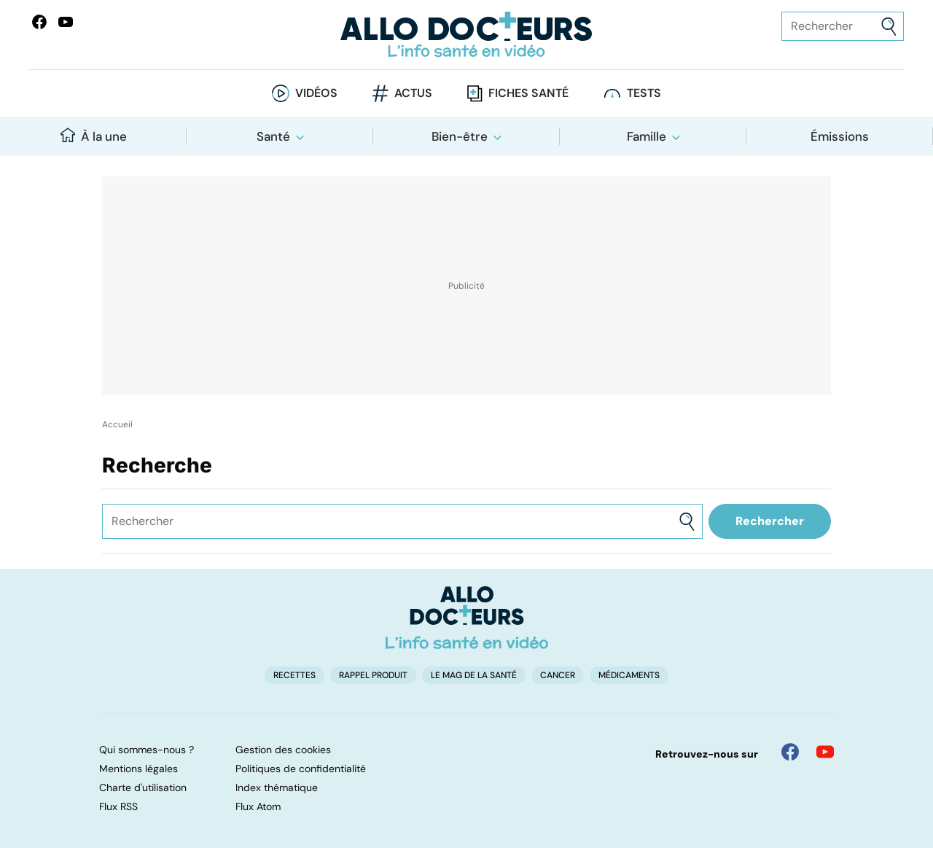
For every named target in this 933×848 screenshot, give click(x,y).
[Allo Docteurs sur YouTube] (65, 22)
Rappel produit (373, 675)
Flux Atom (258, 806)
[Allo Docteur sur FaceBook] (39, 22)
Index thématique (276, 787)
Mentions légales (138, 768)
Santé (273, 136)
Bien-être (460, 136)
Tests (644, 93)
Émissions (840, 136)
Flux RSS (118, 806)
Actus (413, 93)
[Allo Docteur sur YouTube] (825, 751)
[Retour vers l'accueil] (466, 35)
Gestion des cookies (283, 749)
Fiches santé (528, 93)
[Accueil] (467, 617)
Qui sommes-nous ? (146, 749)
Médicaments (629, 675)
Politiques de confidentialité (300, 768)
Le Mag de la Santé (474, 675)
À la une (93, 136)
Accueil (117, 424)
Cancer (557, 675)
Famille (646, 136)
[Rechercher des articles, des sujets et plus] (842, 26)
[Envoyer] (889, 27)
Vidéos (316, 93)
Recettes (294, 675)
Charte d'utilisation (143, 787)
